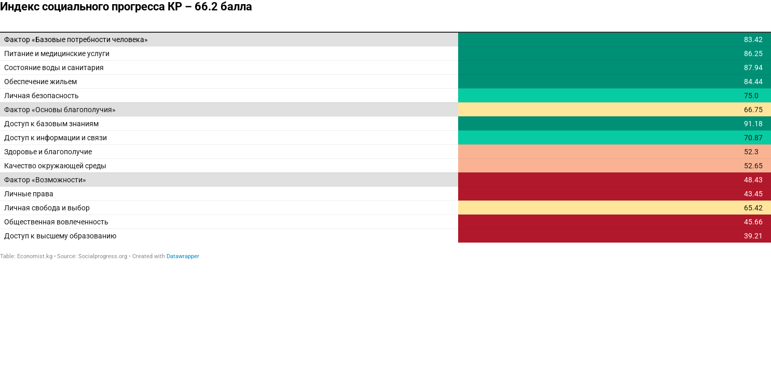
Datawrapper (183, 256)
